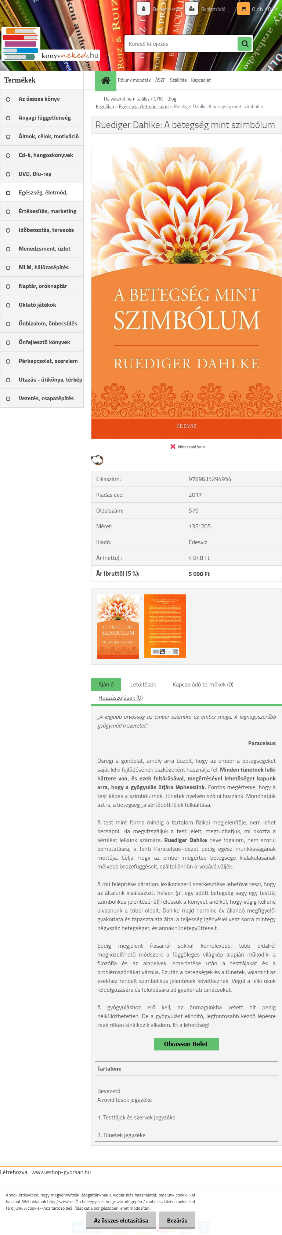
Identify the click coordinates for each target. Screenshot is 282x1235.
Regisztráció (211, 9)
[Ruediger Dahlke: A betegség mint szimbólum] (186, 150)
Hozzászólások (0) (120, 697)
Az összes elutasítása (118, 1220)
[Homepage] (106, 80)
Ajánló (106, 684)
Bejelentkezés (163, 9)
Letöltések (143, 684)
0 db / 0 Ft (265, 9)
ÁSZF (160, 80)
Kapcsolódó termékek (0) (203, 684)
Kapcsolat (201, 80)
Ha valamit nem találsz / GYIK (133, 98)
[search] (244, 44)
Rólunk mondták (134, 80)
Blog (172, 98)
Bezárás (176, 1220)
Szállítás (178, 80)
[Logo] (50, 43)
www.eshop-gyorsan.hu (61, 1171)
